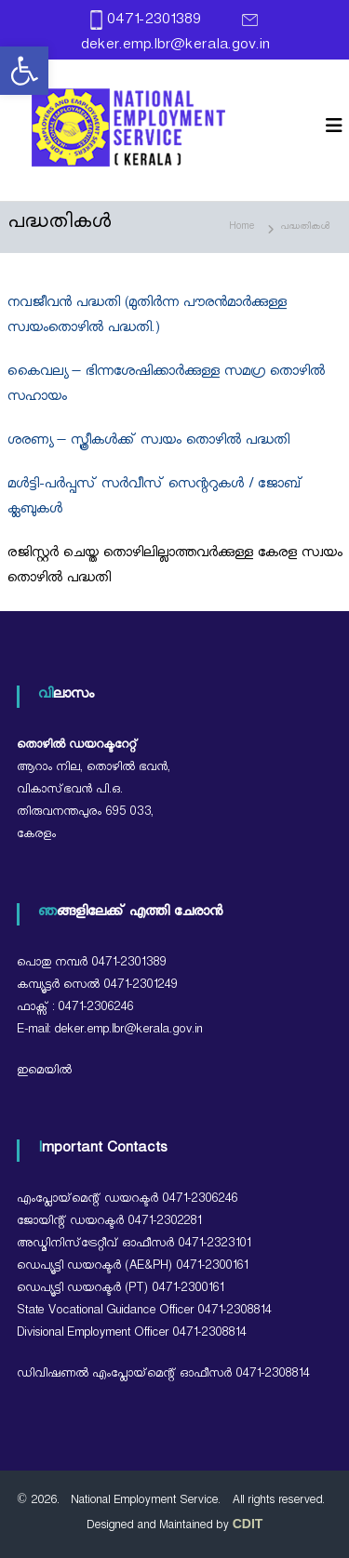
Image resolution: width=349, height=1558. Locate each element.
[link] (24, 71)
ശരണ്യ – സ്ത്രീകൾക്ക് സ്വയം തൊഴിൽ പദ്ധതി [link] (148, 442)
